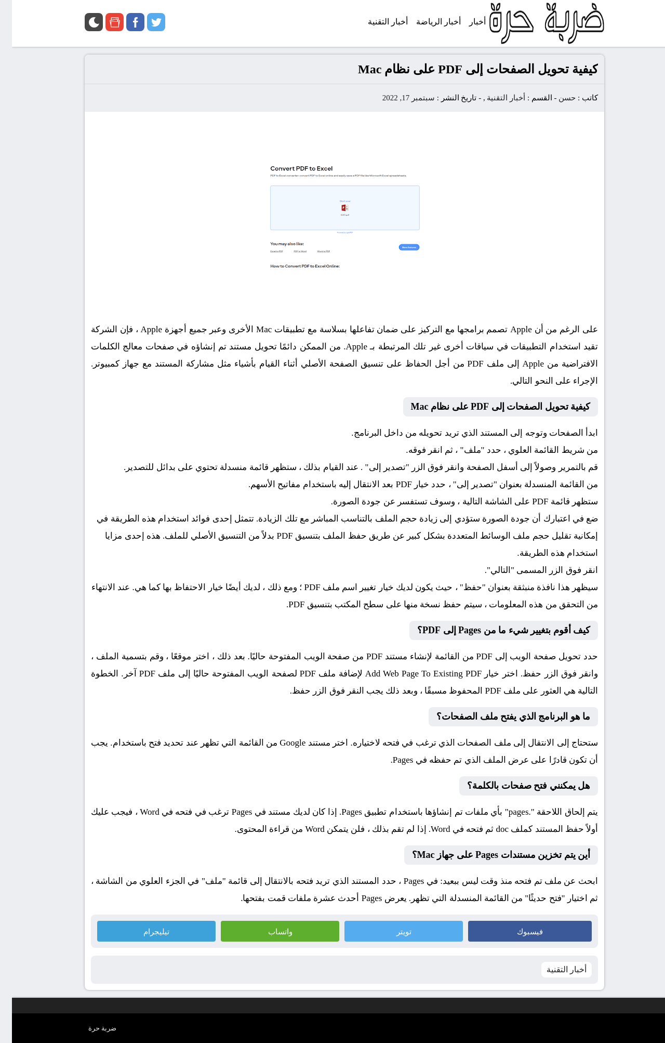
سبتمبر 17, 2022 (396, 98)
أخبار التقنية (494, 98)
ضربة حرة (90, 1028)
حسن (555, 98)
